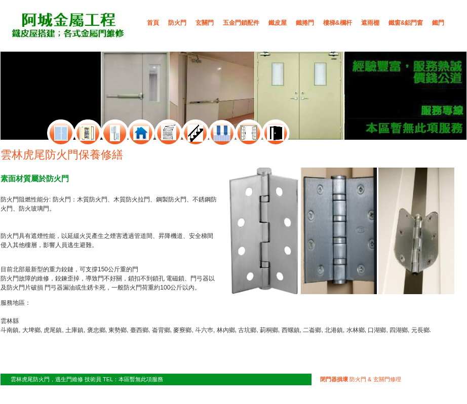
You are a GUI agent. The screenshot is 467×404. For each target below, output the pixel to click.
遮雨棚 (370, 22)
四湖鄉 (399, 330)
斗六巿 (204, 330)
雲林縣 (10, 321)
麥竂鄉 (182, 330)
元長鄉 (420, 330)
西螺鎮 (291, 330)
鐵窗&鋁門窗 (405, 22)
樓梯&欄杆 (337, 22)
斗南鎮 (10, 330)
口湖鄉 (377, 330)
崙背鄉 (161, 330)
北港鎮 (334, 330)
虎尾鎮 (53, 330)
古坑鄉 (247, 330)
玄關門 (205, 22)
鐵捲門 (305, 22)
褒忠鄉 (96, 330)
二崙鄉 (312, 330)
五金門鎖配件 (241, 22)
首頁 (153, 22)
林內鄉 (226, 330)
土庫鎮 (74, 330)
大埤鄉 (31, 330)
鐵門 (438, 22)
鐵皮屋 (277, 22)
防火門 (177, 22)
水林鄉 (355, 330)
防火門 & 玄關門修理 (360, 379)
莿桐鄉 (269, 330)
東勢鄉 (117, 330)
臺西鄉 (139, 330)
